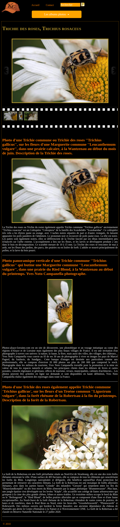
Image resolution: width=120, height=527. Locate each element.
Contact (50, 5)
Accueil (35, 5)
